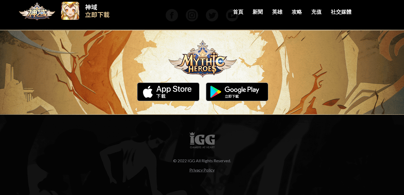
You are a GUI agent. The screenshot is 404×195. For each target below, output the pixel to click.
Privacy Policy (202, 169)
